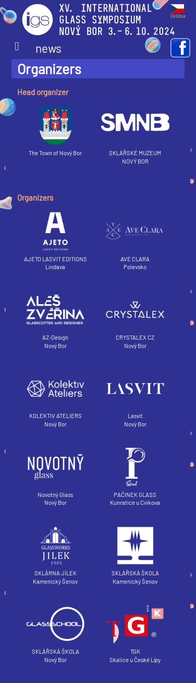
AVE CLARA (135, 237)
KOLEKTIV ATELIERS (55, 394)
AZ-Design (55, 315)
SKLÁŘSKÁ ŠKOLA (135, 551)
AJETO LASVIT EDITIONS (55, 237)
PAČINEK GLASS (135, 472)
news (38, 48)
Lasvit (135, 394)
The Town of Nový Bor (55, 131)
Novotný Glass (55, 472)
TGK (135, 630)
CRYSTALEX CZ (135, 315)
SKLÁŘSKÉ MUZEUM (135, 131)
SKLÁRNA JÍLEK (55, 551)
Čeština (177, 13)
